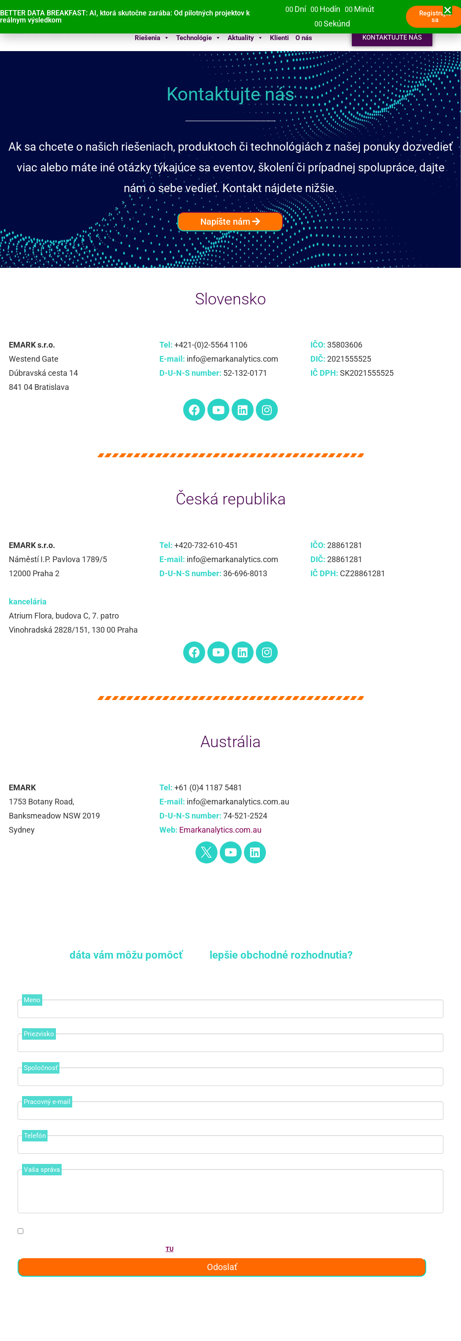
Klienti (279, 38)
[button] (447, 10)
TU (169, 1248)
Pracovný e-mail (47, 1102)
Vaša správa (42, 1170)
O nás (303, 38)
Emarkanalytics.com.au (220, 829)
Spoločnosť (41, 1068)
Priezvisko (39, 1034)
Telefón (35, 1136)
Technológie (198, 38)
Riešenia (152, 38)
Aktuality (245, 38)
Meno (32, 1000)
